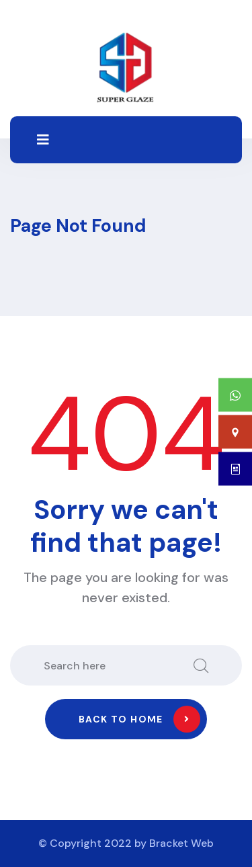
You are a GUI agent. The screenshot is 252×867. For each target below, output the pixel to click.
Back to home (139, 719)
